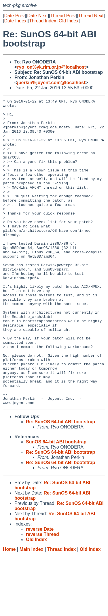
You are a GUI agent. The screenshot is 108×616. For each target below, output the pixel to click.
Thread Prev (63, 15)
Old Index (68, 20)
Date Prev (14, 15)
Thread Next (90, 15)
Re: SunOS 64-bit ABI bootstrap (60, 482)
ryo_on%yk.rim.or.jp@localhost (51, 67)
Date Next (37, 15)
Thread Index (42, 20)
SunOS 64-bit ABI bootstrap (56, 503)
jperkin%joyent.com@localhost (51, 82)
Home (9, 610)
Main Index (31, 610)
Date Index (15, 20)
